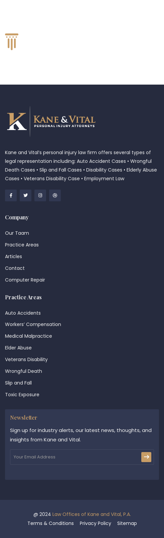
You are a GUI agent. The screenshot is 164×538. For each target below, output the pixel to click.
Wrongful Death (23, 371)
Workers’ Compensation (33, 324)
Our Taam (17, 233)
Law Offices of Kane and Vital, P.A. (91, 514)
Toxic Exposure (22, 394)
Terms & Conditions (50, 523)
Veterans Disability (26, 359)
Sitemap (127, 523)
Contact (15, 268)
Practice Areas (22, 244)
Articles (13, 256)
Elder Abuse (18, 347)
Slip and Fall (18, 383)
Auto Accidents (23, 313)
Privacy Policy (95, 523)
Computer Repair (25, 280)
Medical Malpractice (28, 336)
